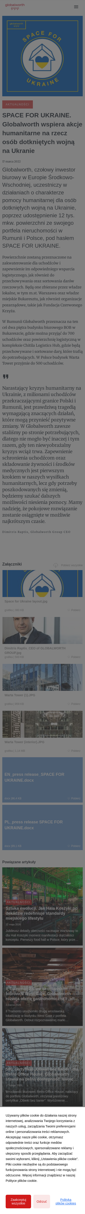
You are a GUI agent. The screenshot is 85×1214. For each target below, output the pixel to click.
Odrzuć (41, 1201)
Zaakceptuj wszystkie (18, 1201)
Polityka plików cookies (66, 1201)
